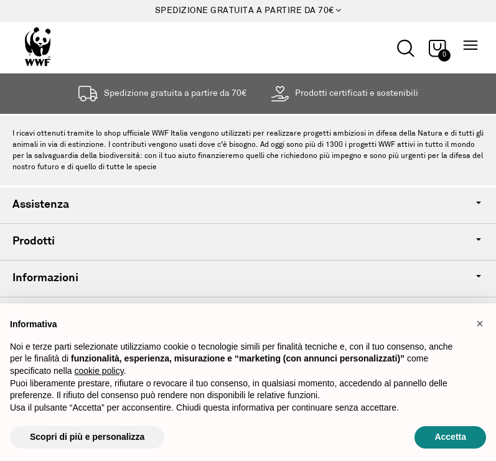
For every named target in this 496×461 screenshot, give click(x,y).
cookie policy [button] (99, 371)
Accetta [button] (450, 437)
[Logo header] (62, 47)
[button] (480, 323)
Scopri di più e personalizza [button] (87, 437)
